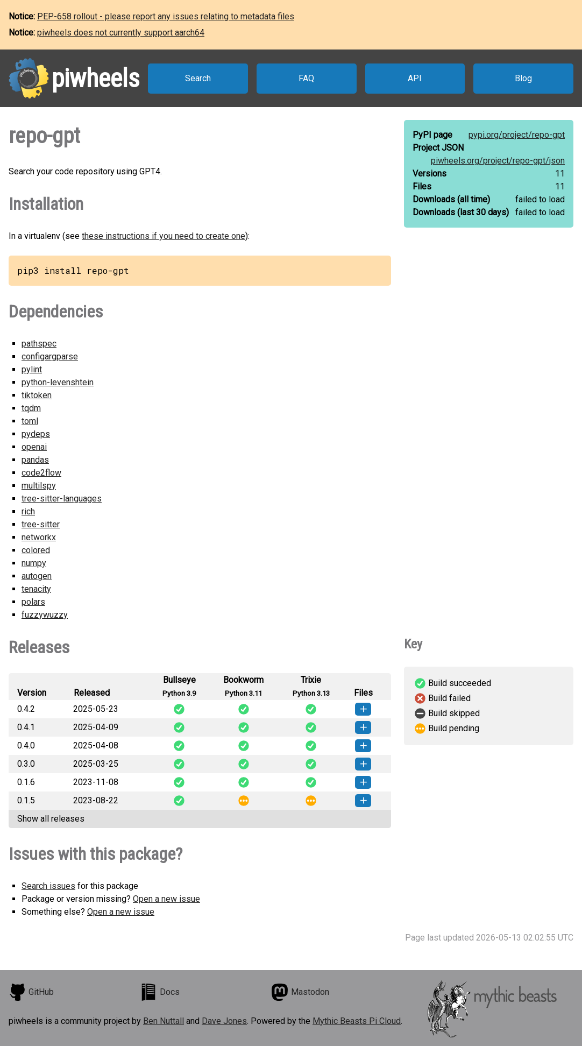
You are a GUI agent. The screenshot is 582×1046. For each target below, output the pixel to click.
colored (36, 550)
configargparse (50, 356)
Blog (523, 78)
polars (33, 602)
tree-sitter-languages (62, 498)
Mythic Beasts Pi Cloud (357, 1021)
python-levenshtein (58, 382)
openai (34, 447)
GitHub (31, 992)
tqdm (31, 408)
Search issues (48, 886)
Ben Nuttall (163, 1021)
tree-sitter (41, 524)
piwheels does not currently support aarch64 (120, 32)
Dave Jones (224, 1021)
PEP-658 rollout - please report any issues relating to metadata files (165, 16)
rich (28, 511)
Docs (160, 992)
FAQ (306, 78)
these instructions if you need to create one (163, 236)
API (415, 78)
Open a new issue (166, 899)
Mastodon (300, 992)
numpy (34, 563)
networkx (39, 537)
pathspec (39, 343)
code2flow (41, 473)
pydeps (36, 434)
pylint (32, 369)
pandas (35, 460)
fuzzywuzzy (45, 615)
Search (198, 78)
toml (30, 421)
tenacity (36, 589)
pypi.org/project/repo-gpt (517, 135)
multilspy (39, 485)
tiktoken (37, 395)
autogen (37, 576)
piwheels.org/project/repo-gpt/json (498, 161)
